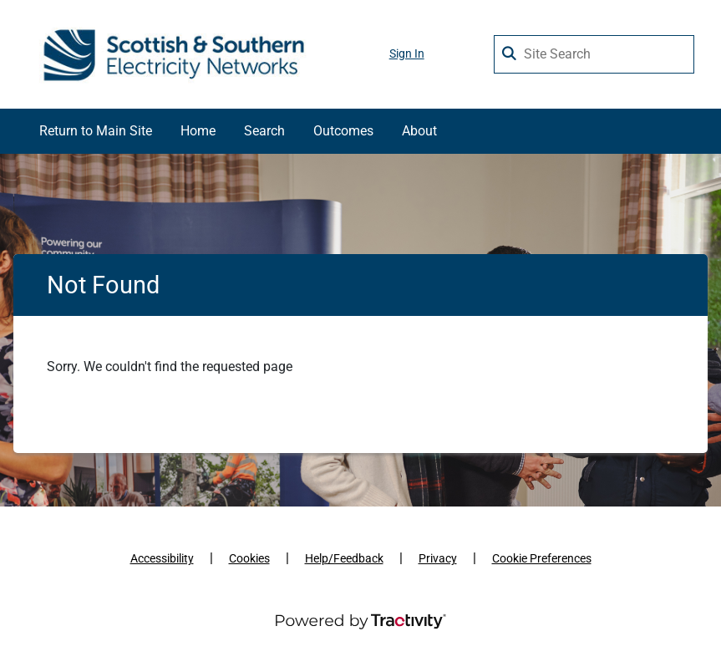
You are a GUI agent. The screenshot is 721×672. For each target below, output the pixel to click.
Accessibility (162, 559)
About (419, 131)
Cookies (249, 559)
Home (198, 131)
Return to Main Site (95, 131)
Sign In (406, 54)
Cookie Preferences (542, 559)
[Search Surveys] (510, 50)
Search (264, 131)
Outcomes (343, 131)
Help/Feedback (344, 559)
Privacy (438, 559)
